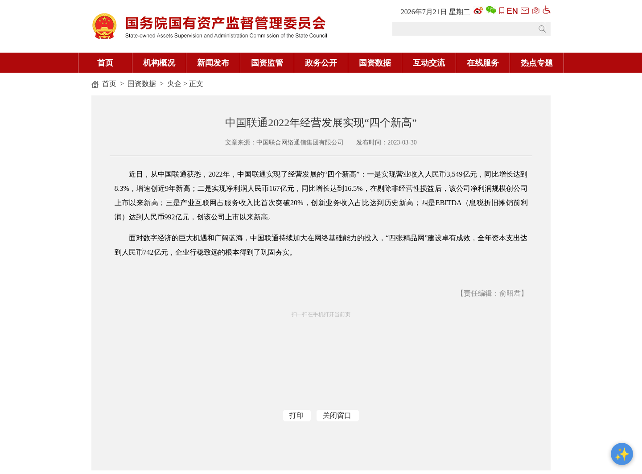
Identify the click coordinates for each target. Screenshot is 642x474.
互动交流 (429, 62)
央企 (174, 83)
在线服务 (483, 62)
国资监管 (267, 62)
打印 (296, 415)
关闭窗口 (337, 415)
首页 (105, 62)
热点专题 (537, 62)
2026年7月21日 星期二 (435, 12)
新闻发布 (213, 62)
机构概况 (159, 62)
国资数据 (375, 62)
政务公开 (321, 62)
